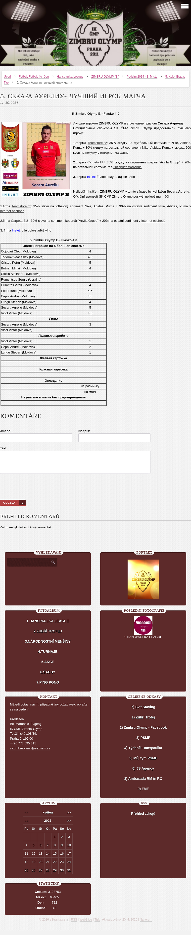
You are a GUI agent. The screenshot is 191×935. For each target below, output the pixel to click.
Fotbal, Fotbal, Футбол (34, 76)
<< (26, 817)
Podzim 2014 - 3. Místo (142, 76)
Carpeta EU (95, 162)
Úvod (7, 76)
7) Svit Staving (143, 711)
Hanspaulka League (70, 76)
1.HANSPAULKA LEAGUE (48, 625)
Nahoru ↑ (146, 924)
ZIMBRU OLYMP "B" (105, 76)
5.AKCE (47, 666)
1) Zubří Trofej (143, 722)
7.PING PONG (47, 687)
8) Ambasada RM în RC (143, 783)
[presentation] (95, 493)
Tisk (97, 924)
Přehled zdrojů (143, 818)
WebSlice (86, 924)
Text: (3, 448)
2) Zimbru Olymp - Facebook (143, 732)
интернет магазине (114, 152)
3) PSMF (143, 742)
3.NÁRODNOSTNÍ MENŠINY (48, 646)
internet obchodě (12, 211)
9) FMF (143, 793)
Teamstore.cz (97, 143)
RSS (74, 924)
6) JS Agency (143, 773)
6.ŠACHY (47, 677)
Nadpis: (84, 431)
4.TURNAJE (47, 656)
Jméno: (5, 431)
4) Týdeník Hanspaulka (143, 752)
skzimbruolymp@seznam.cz (30, 753)
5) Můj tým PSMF (143, 763)
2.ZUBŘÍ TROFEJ (48, 636)
